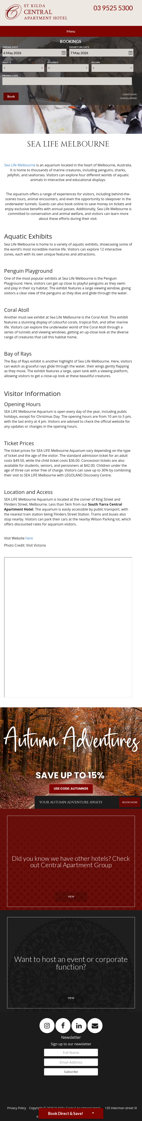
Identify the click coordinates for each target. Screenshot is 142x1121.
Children (52, 61)
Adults (6, 61)
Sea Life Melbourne (19, 165)
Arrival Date (10, 46)
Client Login (130, 94)
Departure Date (79, 46)
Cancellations (128, 98)
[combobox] (23, 68)
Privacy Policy (17, 1108)
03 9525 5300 (113, 8)
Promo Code (10, 74)
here (29, 538)
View (71, 896)
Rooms (96, 61)
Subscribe (71, 1072)
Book (11, 96)
